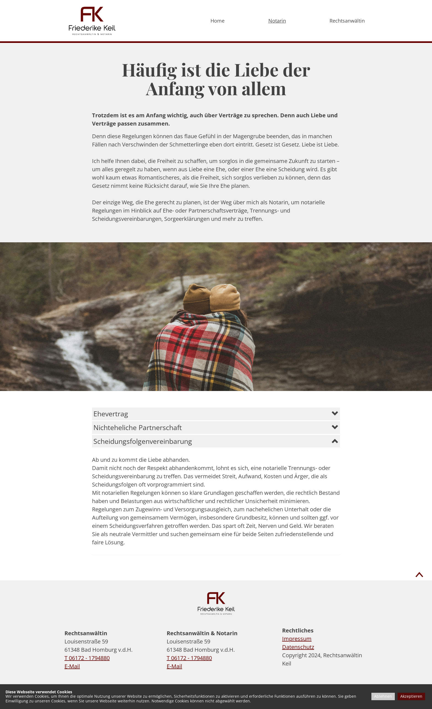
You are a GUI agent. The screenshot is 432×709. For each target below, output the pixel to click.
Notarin (277, 20)
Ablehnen (383, 696)
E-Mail (72, 666)
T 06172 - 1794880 (87, 658)
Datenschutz (298, 647)
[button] (216, 414)
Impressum (297, 638)
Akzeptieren (411, 696)
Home (217, 20)
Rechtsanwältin (347, 20)
